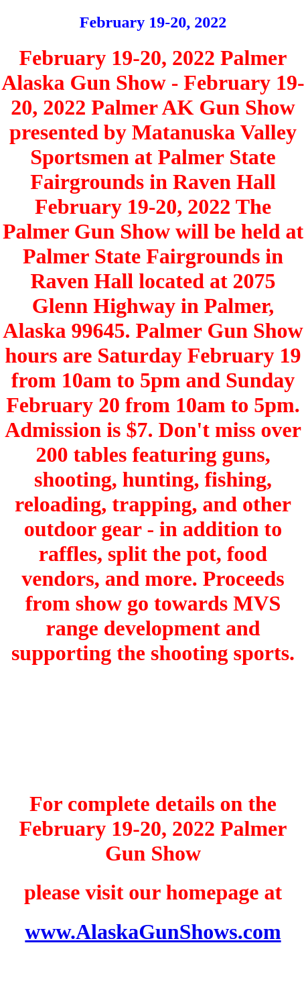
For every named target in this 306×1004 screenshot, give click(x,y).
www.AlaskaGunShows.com (153, 932)
